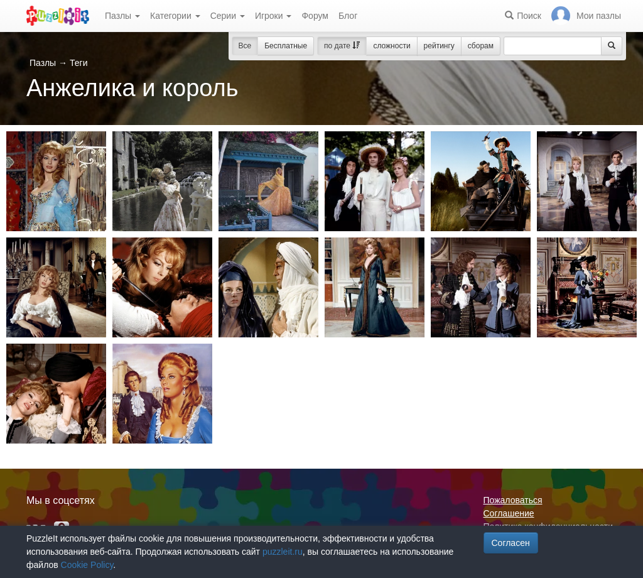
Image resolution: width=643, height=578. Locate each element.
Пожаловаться (513, 500)
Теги (78, 63)
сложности (391, 45)
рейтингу (439, 45)
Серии (227, 16)
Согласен (511, 543)
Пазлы (122, 16)
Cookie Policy (87, 565)
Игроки (273, 16)
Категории (175, 16)
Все (245, 45)
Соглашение (509, 513)
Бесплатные (285, 45)
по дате (342, 45)
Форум (314, 16)
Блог (347, 16)
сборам (481, 45)
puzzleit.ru (282, 552)
